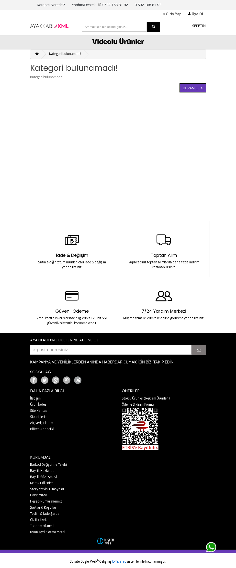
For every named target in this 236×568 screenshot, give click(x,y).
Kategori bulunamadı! (65, 54)
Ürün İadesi (38, 405)
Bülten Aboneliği (42, 429)
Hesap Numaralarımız (46, 501)
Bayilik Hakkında (42, 471)
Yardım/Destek (84, 5)
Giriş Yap (173, 14)
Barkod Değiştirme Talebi (48, 465)
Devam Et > (193, 88)
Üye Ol (197, 14)
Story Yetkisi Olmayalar (47, 489)
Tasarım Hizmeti (42, 526)
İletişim (35, 398)
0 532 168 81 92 (148, 5)
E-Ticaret (119, 562)
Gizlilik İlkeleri (39, 520)
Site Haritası (39, 411)
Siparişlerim (38, 417)
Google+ (91, 379)
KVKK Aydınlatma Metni (47, 532)
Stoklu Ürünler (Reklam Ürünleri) (146, 398)
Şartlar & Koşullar (43, 508)
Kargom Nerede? (51, 5)
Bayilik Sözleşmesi (43, 477)
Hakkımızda (38, 495)
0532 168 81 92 (115, 5)
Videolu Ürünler (118, 42)
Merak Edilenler (41, 483)
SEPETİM (196, 26)
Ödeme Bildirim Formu (138, 405)
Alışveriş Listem (41, 423)
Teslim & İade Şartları (45, 514)
